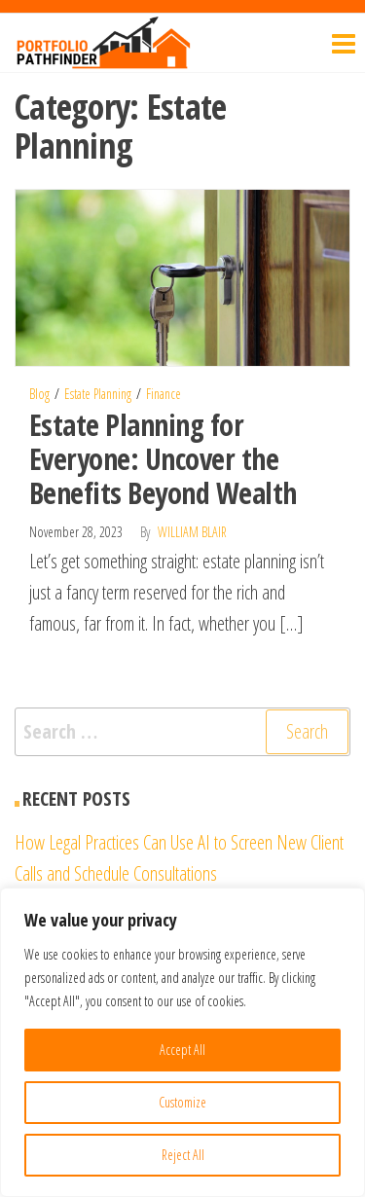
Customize (182, 1102)
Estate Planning (97, 393)
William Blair (192, 532)
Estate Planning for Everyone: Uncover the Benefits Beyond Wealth (163, 459)
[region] (182, 1042)
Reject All (183, 1154)
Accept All (182, 1049)
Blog (39, 393)
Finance (163, 393)
